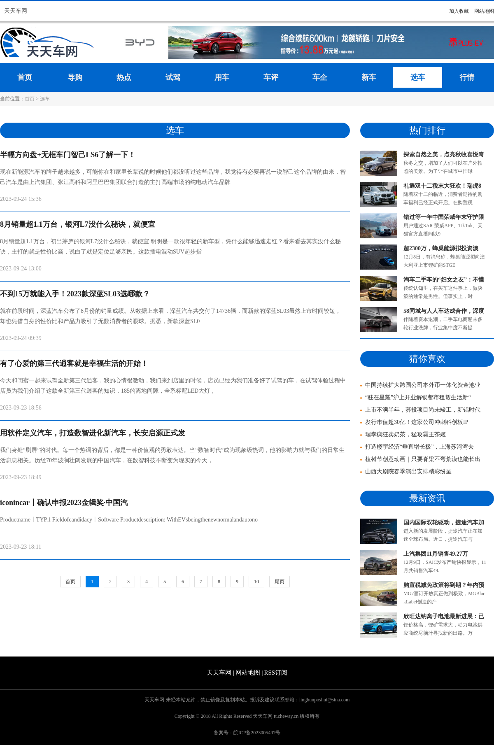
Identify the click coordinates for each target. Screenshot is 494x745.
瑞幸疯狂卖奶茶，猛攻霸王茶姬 (403, 434)
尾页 (279, 581)
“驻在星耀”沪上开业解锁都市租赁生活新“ (415, 397)
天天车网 (15, 11)
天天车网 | (220, 672)
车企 (319, 77)
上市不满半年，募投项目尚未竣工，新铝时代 (420, 410)
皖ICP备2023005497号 (257, 733)
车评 (270, 77)
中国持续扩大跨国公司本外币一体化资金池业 (420, 385)
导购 (75, 77)
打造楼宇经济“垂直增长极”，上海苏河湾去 (417, 447)
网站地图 (484, 11)
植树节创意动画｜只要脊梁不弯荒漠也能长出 (420, 459)
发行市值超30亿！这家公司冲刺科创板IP (414, 422)
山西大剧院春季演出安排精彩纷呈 (406, 471)
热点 (124, 77)
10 (256, 581)
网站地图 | (249, 672)
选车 (417, 77)
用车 (221, 77)
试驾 (172, 77)
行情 (466, 77)
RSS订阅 (275, 672)
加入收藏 (459, 11)
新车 (368, 77)
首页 (24, 77)
